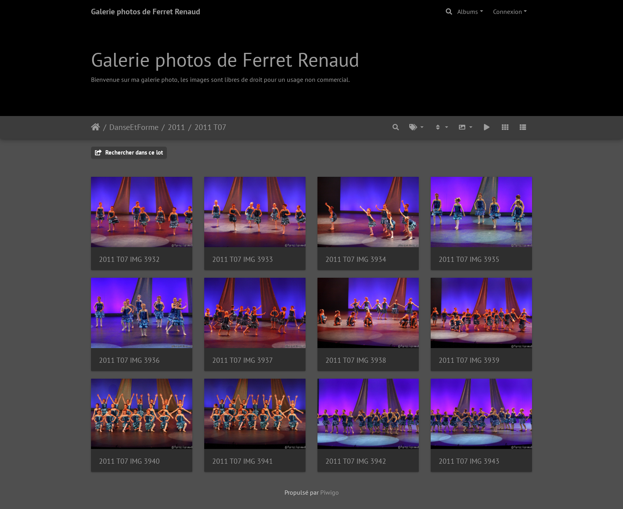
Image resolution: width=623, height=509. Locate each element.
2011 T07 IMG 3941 (242, 461)
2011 (176, 127)
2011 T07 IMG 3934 (355, 259)
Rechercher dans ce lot (129, 152)
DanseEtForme (134, 127)
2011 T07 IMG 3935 (469, 259)
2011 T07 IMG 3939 (469, 360)
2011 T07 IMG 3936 (129, 360)
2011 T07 (210, 127)
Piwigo (329, 492)
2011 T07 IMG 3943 (469, 461)
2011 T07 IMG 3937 (242, 360)
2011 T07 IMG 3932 (129, 259)
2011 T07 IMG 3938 (355, 360)
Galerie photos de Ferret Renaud (145, 11)
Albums (467, 11)
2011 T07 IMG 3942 (355, 461)
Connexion (507, 11)
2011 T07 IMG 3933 (242, 259)
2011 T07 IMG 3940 (129, 461)
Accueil (95, 127)
